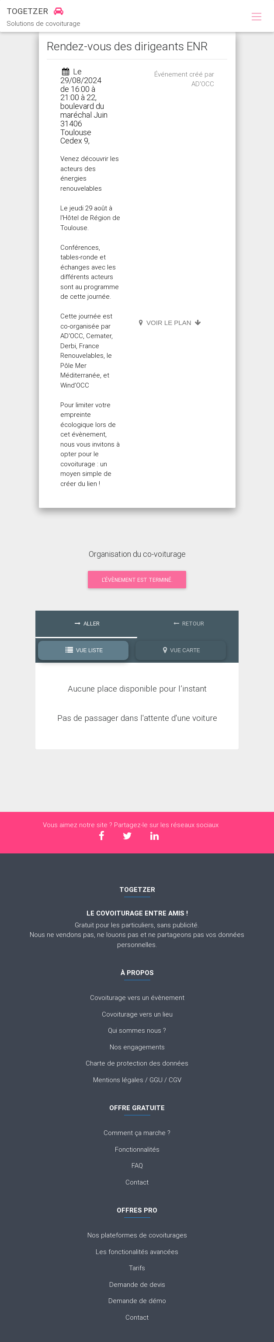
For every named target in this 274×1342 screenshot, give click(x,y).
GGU (156, 1080)
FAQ (137, 1165)
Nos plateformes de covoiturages (137, 1235)
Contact (137, 1182)
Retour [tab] (188, 623)
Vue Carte (181, 650)
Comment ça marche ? (137, 1133)
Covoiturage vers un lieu (137, 1014)
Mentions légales (118, 1080)
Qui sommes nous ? (137, 1030)
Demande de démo (137, 1301)
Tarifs (137, 1268)
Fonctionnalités (137, 1149)
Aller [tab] (87, 623)
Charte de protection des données (137, 1063)
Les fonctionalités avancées (137, 1252)
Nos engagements (137, 1047)
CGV (175, 1080)
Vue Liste (84, 650)
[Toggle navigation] (256, 17)
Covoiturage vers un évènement (137, 997)
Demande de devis (137, 1284)
